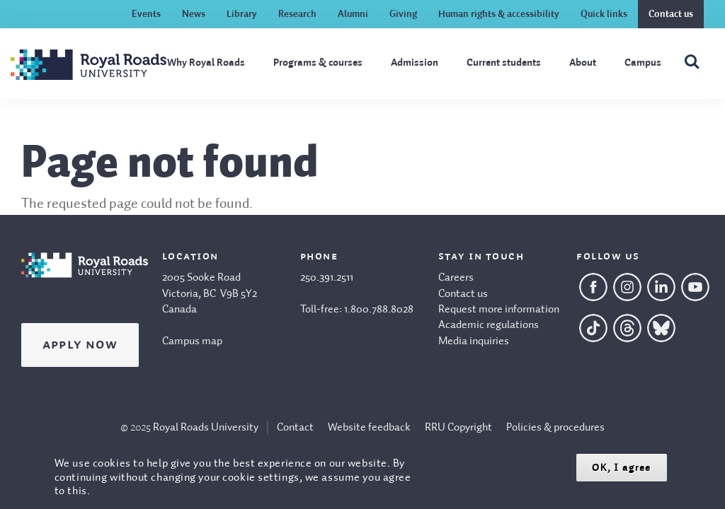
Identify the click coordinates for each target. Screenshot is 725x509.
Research (297, 14)
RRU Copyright (458, 427)
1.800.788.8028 (378, 309)
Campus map (192, 341)
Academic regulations (488, 325)
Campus (642, 63)
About (582, 63)
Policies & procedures (555, 427)
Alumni (353, 14)
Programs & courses (317, 63)
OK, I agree (621, 467)
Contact (295, 427)
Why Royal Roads (206, 63)
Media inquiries (473, 341)
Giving (403, 14)
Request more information (498, 309)
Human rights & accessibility (498, 14)
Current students (504, 63)
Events (146, 14)
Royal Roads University (205, 427)
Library (242, 14)
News (193, 14)
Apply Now (80, 345)
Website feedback (369, 427)
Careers (456, 277)
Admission (414, 63)
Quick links (604, 14)
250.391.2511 (326, 277)
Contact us (671, 14)
